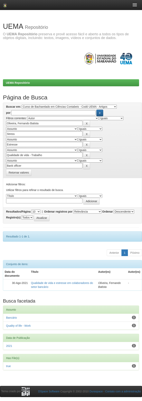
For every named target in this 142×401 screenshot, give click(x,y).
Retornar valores (19, 172)
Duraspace (96, 391)
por (8, 112)
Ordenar (107, 211)
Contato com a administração (123, 391)
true (8, 366)
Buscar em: (13, 106)
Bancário (11, 317)
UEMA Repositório (18, 82)
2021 (9, 345)
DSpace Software (49, 391)
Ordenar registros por (58, 211)
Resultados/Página (18, 211)
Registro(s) (13, 217)
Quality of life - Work (18, 325)
